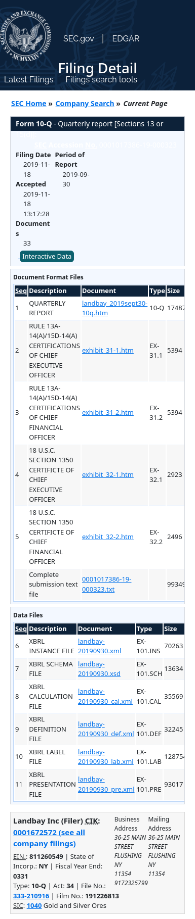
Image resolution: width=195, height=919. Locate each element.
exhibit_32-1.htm (108, 474)
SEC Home (29, 103)
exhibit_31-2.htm (108, 412)
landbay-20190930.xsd (99, 669)
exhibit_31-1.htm (108, 350)
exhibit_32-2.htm (108, 536)
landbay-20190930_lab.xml (106, 756)
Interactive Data (46, 256)
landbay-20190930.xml (99, 646)
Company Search (85, 103)
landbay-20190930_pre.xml (106, 784)
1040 (34, 905)
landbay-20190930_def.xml (106, 729)
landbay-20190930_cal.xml (105, 696)
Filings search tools (101, 79)
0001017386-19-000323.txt (107, 584)
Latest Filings (28, 79)
